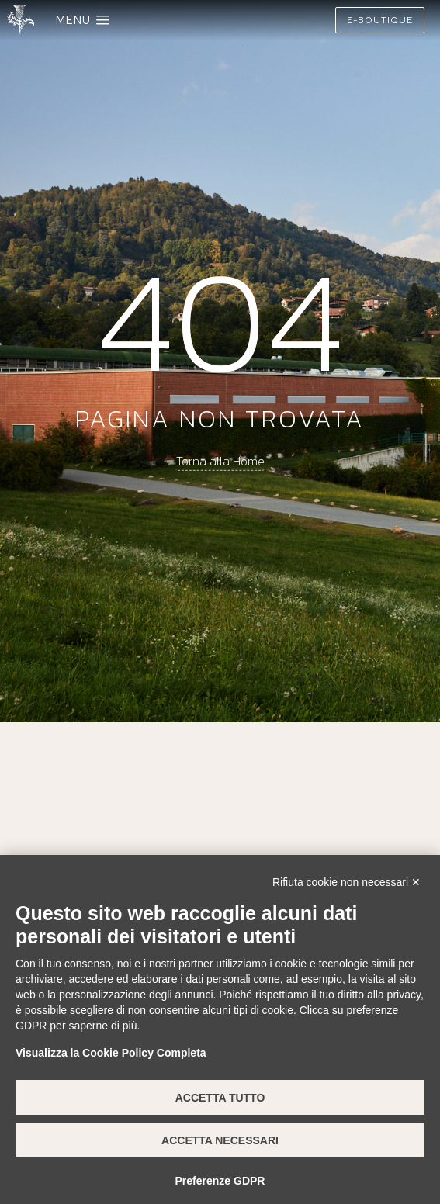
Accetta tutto (220, 1098)
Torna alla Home (220, 461)
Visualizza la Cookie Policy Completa (111, 1053)
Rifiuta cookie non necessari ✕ (346, 882)
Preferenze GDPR (220, 1181)
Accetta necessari (220, 1140)
